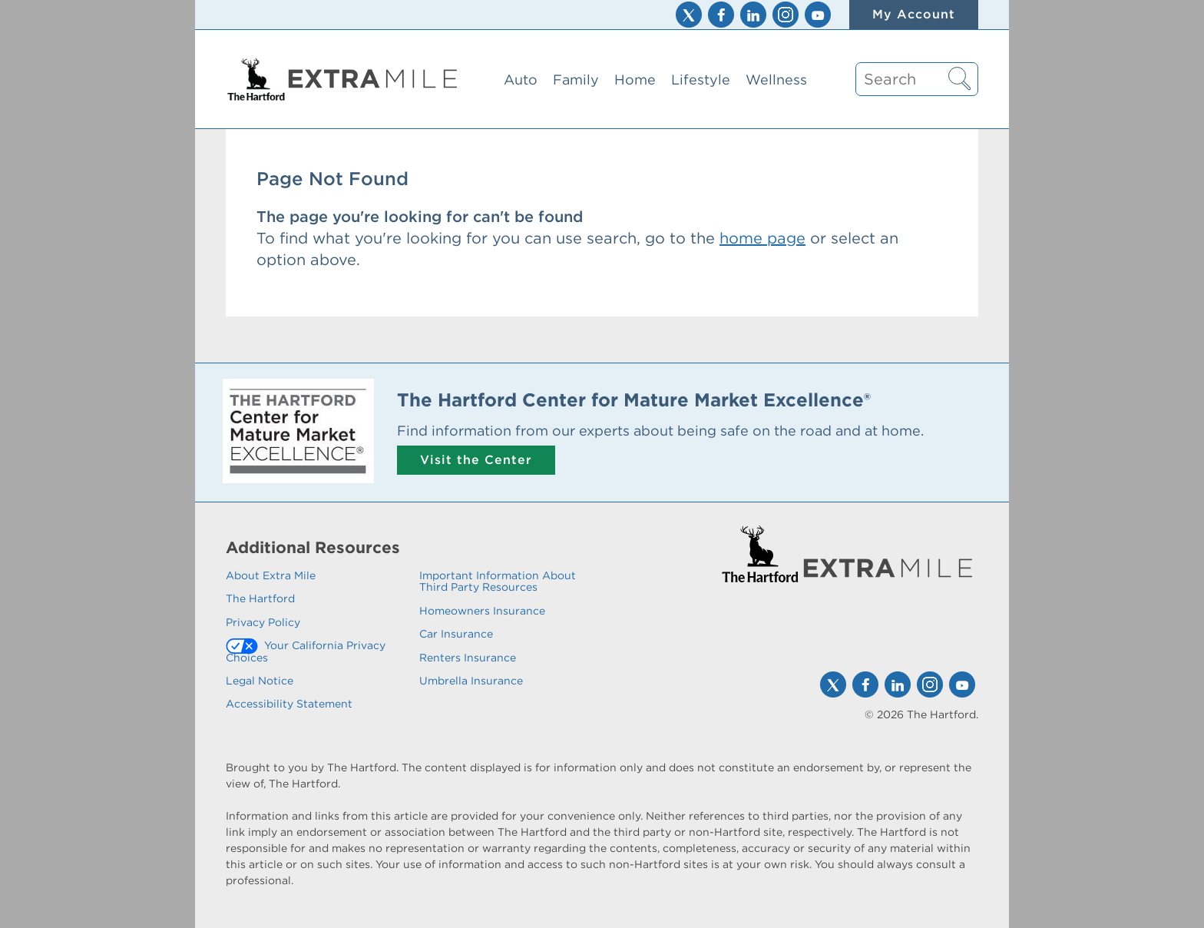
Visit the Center (476, 459)
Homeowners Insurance (482, 611)
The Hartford (260, 598)
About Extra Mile (271, 575)
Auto (521, 79)
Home (635, 79)
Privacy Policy (263, 622)
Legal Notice (259, 680)
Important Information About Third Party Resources (497, 581)
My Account (913, 14)
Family (576, 79)
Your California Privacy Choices (305, 651)
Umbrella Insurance (471, 680)
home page (762, 238)
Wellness (776, 79)
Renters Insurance (467, 657)
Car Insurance (456, 634)
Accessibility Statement (289, 704)
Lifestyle (700, 79)
